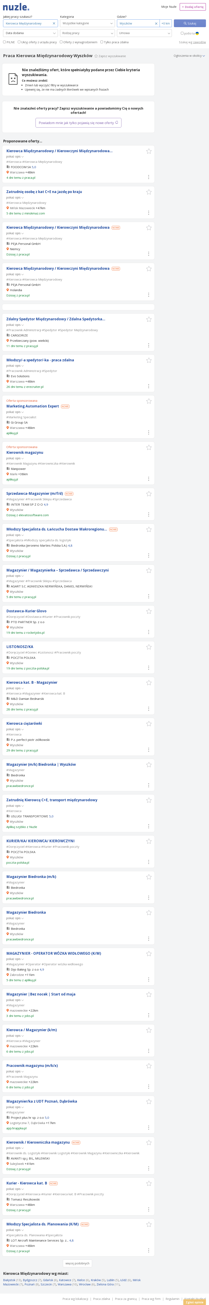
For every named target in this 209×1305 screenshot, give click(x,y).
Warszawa (17, 172)
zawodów (199, 42)
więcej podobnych (77, 1263)
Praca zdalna (101, 1299)
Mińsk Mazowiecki (22, 208)
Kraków (96, 1280)
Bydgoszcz (30, 1280)
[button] (148, 151)
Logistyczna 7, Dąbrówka (27, 1123)
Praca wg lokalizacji (75, 1299)
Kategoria (67, 16)
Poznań (29, 1284)
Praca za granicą (126, 1299)
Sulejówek (17, 1164)
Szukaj (191, 23)
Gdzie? (122, 16)
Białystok (9, 1280)
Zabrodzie (17, 975)
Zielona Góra (105, 1284)
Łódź (123, 1280)
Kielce (81, 1280)
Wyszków (16, 510)
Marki (13, 474)
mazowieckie (19, 1010)
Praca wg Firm (151, 1299)
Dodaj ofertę (192, 7)
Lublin (111, 1280)
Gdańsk (48, 1280)
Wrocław (85, 1284)
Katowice (65, 1280)
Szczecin (46, 1284)
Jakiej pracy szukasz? (17, 16)
